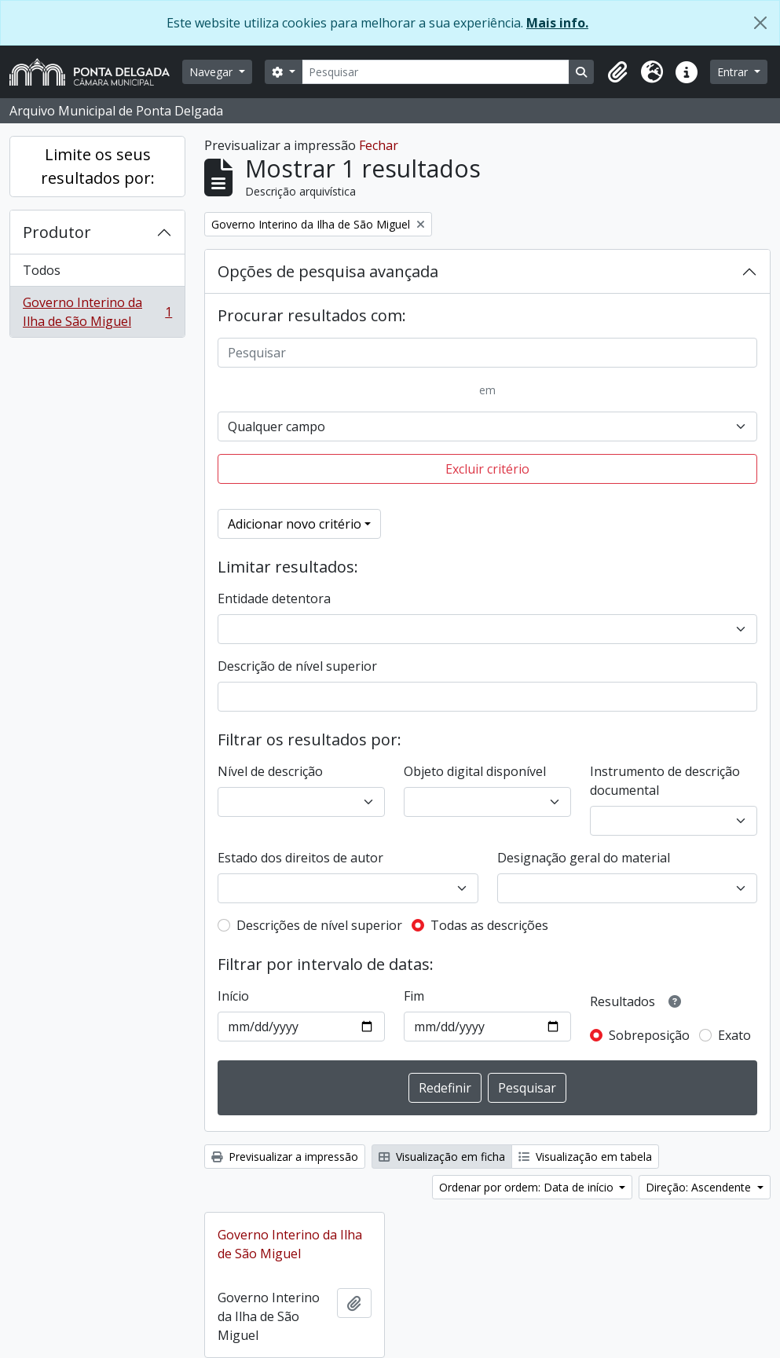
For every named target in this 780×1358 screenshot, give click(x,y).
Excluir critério (487, 469)
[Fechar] (760, 23)
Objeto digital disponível (475, 771)
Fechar (378, 145)
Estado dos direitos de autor (300, 857)
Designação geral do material (583, 857)
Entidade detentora (274, 598)
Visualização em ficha (442, 1156)
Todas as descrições (489, 925)
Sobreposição (649, 1035)
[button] (617, 72)
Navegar (212, 71)
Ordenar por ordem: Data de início (528, 1187)
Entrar (734, 71)
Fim (414, 996)
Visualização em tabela (585, 1156)
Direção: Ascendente (700, 1187)
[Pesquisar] (436, 72)
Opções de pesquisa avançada (328, 271)
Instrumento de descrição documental (665, 781)
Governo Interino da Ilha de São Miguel (97, 312)
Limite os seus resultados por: (98, 166)
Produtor (57, 232)
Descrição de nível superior (297, 666)
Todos (41, 270)
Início (233, 996)
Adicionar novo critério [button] (294, 524)
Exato (734, 1035)
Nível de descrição (270, 771)
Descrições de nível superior (319, 925)
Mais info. (557, 22)
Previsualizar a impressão (284, 1156)
